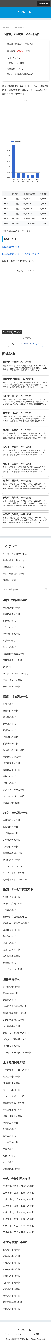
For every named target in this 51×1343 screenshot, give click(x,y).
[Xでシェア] (13, 344)
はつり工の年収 (10, 1142)
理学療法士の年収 (11, 763)
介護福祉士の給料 (11, 803)
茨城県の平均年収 (11, 247)
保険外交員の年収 (11, 930)
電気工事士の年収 (11, 1076)
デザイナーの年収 (11, 686)
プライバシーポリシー (13, 1334)
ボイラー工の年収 (11, 1090)
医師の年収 (8, 704)
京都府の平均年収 (11, 1276)
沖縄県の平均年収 (11, 1309)
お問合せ (37, 1334)
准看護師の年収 (10, 737)
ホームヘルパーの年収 (13, 796)
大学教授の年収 (10, 833)
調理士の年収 (9, 943)
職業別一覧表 (9, 580)
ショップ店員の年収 (12, 903)
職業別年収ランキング (13, 567)
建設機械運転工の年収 (13, 1103)
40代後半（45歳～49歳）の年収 (18, 1219)
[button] (46, 589)
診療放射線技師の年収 (13, 750)
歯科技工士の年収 (11, 770)
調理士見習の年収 (11, 949)
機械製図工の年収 (11, 1083)
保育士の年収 (9, 783)
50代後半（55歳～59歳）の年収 (18, 1232)
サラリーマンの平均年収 (15, 554)
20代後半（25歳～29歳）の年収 (18, 1193)
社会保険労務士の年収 (13, 654)
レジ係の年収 (9, 910)
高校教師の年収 (10, 827)
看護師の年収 (9, 730)
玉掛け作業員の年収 (12, 1109)
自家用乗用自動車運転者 (15, 1006)
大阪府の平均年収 (11, 1282)
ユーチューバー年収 (12, 969)
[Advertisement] (25, 119)
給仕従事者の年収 (11, 956)
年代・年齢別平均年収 (13, 574)
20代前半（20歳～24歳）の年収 (18, 1186)
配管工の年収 (9, 1155)
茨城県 (17, 332)
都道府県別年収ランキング (16, 560)
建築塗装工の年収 (11, 1169)
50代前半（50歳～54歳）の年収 (18, 1226)
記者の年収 (8, 667)
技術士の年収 (9, 627)
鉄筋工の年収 (9, 1136)
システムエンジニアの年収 (16, 673)
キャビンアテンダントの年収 (17, 1052)
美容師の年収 (9, 936)
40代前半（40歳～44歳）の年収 (18, 1212)
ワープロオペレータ (12, 866)
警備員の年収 (9, 963)
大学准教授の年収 (11, 840)
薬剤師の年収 (9, 724)
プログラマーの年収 (12, 680)
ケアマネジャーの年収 (13, 790)
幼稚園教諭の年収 (11, 820)
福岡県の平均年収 (11, 1296)
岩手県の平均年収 (11, 1256)
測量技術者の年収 (11, 614)
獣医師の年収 (9, 717)
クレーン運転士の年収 (13, 1096)
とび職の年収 (9, 1129)
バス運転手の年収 (11, 1026)
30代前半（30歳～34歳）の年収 (18, 1199)
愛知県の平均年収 (11, 1289)
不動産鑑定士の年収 (12, 660)
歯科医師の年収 (10, 710)
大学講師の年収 (10, 846)
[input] (25, 589)
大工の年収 (8, 1162)
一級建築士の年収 (11, 608)
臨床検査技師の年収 (12, 757)
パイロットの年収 (11, 1046)
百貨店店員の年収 (11, 897)
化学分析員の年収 (11, 634)
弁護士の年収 (9, 640)
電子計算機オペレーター (15, 879)
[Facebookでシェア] (25, 344)
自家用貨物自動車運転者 (15, 1013)
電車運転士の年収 (11, 987)
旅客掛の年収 (9, 1000)
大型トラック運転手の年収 (16, 1033)
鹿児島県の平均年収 (12, 1302)
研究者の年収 (9, 621)
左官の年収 (8, 1149)
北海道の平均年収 (11, 1250)
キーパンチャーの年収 (13, 873)
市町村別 (7, 332)
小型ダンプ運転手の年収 (15, 1039)
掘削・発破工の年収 (12, 1116)
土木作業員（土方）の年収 (16, 1070)
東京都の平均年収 (11, 1269)
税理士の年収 (9, 647)
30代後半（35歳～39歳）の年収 (18, 1206)
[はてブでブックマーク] (37, 344)
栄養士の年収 (9, 776)
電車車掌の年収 (10, 993)
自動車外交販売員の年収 (15, 916)
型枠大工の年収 (10, 1123)
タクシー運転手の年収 (13, 1020)
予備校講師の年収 (11, 860)
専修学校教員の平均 (12, 853)
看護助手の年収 (10, 743)
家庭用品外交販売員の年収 (16, 923)
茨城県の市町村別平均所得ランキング (20, 254)
